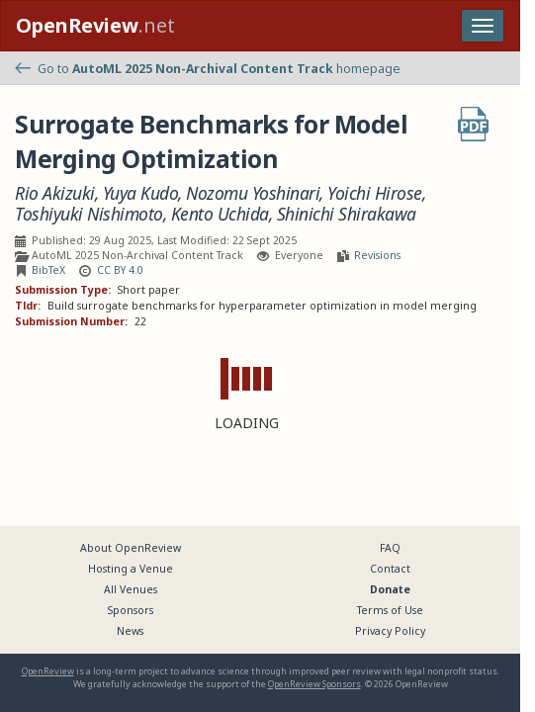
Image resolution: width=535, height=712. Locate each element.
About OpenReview (130, 548)
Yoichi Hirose (374, 193)
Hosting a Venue (130, 569)
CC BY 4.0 (120, 270)
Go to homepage (208, 68)
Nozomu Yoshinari (252, 193)
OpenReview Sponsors (314, 683)
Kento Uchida (220, 214)
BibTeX (48, 270)
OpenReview (48, 671)
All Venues (130, 589)
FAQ (390, 548)
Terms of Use (390, 610)
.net (95, 25)
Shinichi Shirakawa (346, 214)
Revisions (377, 255)
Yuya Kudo (141, 193)
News (130, 631)
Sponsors (130, 610)
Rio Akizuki (55, 193)
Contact (390, 569)
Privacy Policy (390, 631)
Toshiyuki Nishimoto (89, 214)
